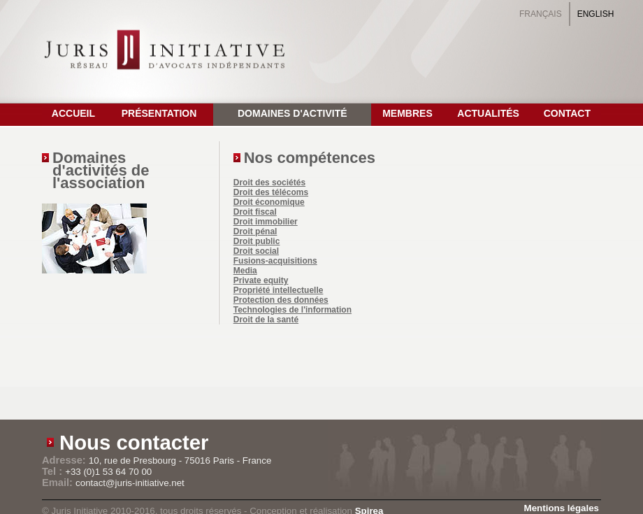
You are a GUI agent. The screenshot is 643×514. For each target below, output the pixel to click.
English (595, 14)
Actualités (488, 113)
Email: (58, 482)
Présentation (159, 113)
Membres (407, 113)
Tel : (53, 471)
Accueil (73, 113)
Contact (567, 113)
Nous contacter (134, 442)
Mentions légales (561, 508)
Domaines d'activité (292, 113)
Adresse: (65, 460)
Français (540, 14)
